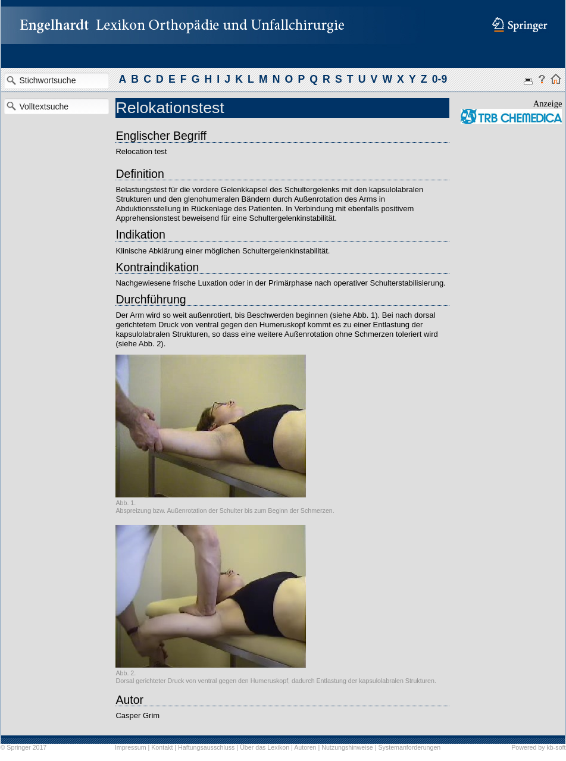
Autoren (305, 747)
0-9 (439, 79)
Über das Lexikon (264, 747)
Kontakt (162, 747)
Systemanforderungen (409, 747)
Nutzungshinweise (347, 747)
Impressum (130, 747)
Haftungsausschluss (206, 747)
